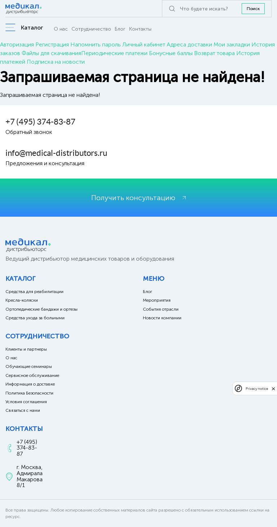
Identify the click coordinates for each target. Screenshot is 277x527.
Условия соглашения (26, 401)
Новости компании (162, 317)
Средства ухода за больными (35, 317)
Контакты (140, 29)
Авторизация (17, 44)
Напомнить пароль (95, 44)
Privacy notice (257, 389)
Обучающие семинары (28, 366)
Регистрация (52, 44)
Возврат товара (214, 53)
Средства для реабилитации (34, 291)
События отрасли (161, 309)
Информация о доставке (30, 384)
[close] (273, 388)
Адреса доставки (189, 44)
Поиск (253, 8)
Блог (120, 29)
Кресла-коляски (21, 300)
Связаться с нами (22, 410)
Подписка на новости (56, 61)
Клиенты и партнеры (26, 349)
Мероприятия (157, 300)
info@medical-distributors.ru (56, 153)
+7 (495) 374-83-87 (40, 121)
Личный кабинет (143, 44)
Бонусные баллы (171, 53)
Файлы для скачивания (51, 53)
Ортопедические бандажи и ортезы (41, 309)
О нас (61, 29)
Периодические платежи (114, 53)
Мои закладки (232, 44)
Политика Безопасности (29, 393)
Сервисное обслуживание (32, 375)
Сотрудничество (91, 29)
